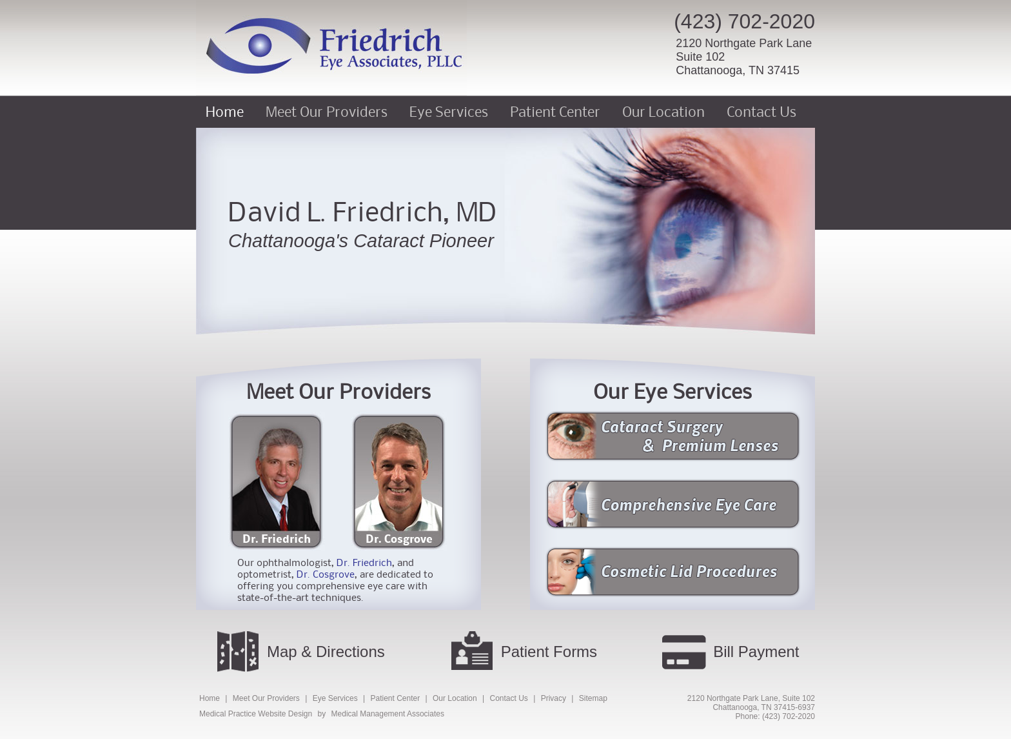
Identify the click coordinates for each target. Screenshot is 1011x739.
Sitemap (593, 698)
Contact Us (761, 111)
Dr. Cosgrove (399, 539)
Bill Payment (756, 651)
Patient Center (555, 111)
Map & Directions (326, 651)
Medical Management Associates (387, 713)
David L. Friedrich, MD (363, 211)
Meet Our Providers (327, 111)
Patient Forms (549, 651)
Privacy (553, 698)
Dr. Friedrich (276, 539)
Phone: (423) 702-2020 (775, 716)
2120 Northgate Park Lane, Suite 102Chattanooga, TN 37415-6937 (751, 703)
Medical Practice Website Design (255, 713)
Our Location (663, 111)
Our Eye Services (672, 390)
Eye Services (448, 111)
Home (225, 111)
